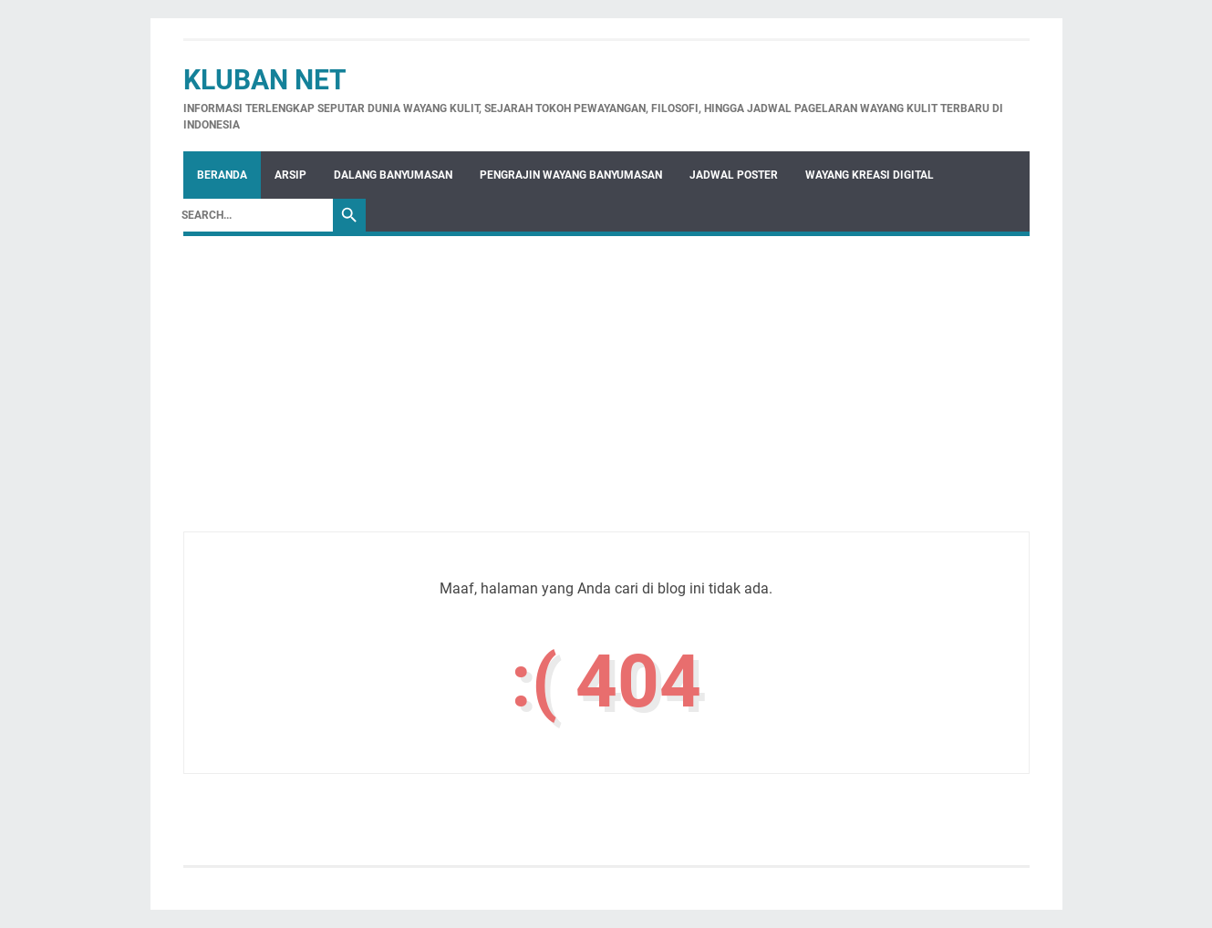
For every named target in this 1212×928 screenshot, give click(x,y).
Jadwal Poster (733, 175)
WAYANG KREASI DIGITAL (869, 175)
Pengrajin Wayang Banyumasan (571, 175)
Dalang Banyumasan (393, 175)
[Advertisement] (606, 403)
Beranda (222, 175)
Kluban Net (265, 80)
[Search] (252, 215)
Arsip (290, 175)
